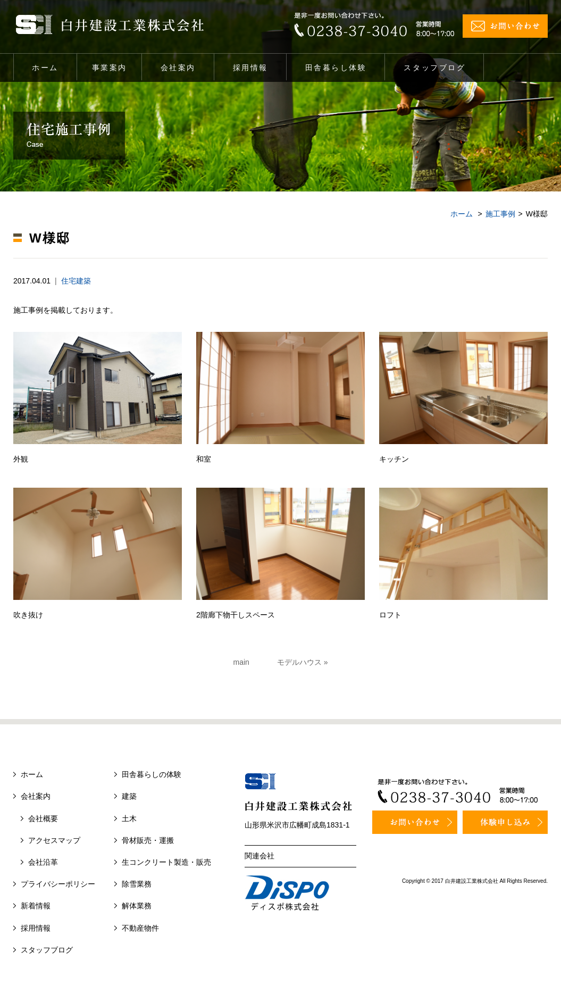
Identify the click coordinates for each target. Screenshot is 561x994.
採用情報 (250, 68)
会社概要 (43, 818)
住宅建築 (76, 281)
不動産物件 (140, 928)
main (241, 662)
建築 (129, 796)
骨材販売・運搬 (148, 840)
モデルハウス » (302, 662)
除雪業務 (137, 884)
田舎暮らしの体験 (151, 774)
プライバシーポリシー (58, 884)
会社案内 (178, 68)
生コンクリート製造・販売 (166, 862)
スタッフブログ (434, 68)
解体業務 (137, 905)
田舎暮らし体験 (336, 68)
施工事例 (500, 214)
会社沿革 (43, 862)
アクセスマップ (54, 840)
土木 (129, 818)
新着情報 (36, 905)
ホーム (45, 68)
